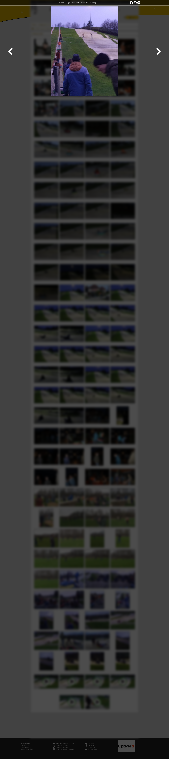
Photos (60, 3)
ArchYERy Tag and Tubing (88, 3)
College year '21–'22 (71, 3)
